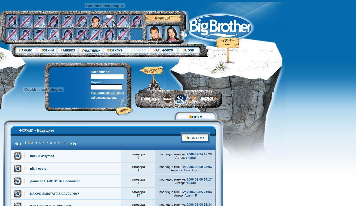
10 (59, 142)
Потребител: (100, 72)
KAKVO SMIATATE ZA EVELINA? (54, 193)
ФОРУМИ (26, 130)
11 (65, 142)
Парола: (97, 82)
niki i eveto (38, 168)
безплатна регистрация (107, 92)
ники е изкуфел (42, 156)
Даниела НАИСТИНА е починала (55, 181)
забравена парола (104, 97)
